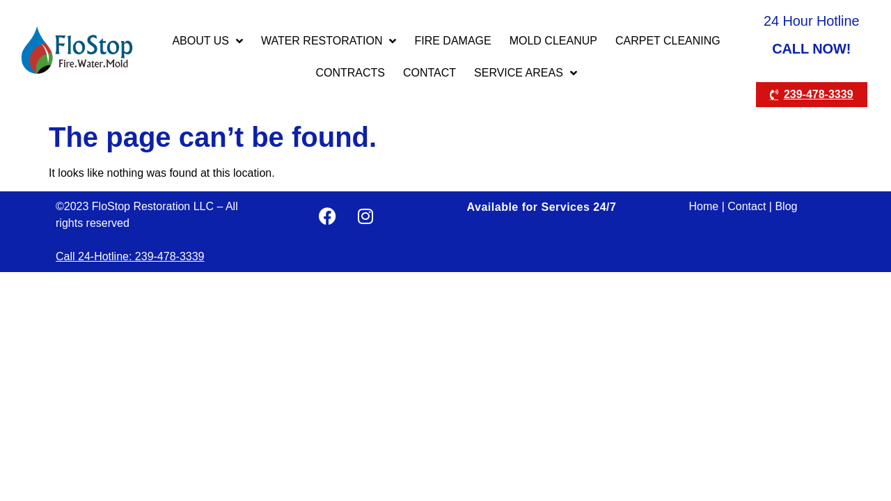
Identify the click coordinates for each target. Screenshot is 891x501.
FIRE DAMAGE (452, 41)
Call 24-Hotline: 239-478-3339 (130, 256)
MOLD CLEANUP (553, 41)
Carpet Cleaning (667, 41)
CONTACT (429, 73)
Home (704, 206)
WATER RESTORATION (329, 41)
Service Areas (525, 73)
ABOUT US (207, 41)
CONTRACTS (350, 73)
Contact (746, 206)
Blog (786, 206)
